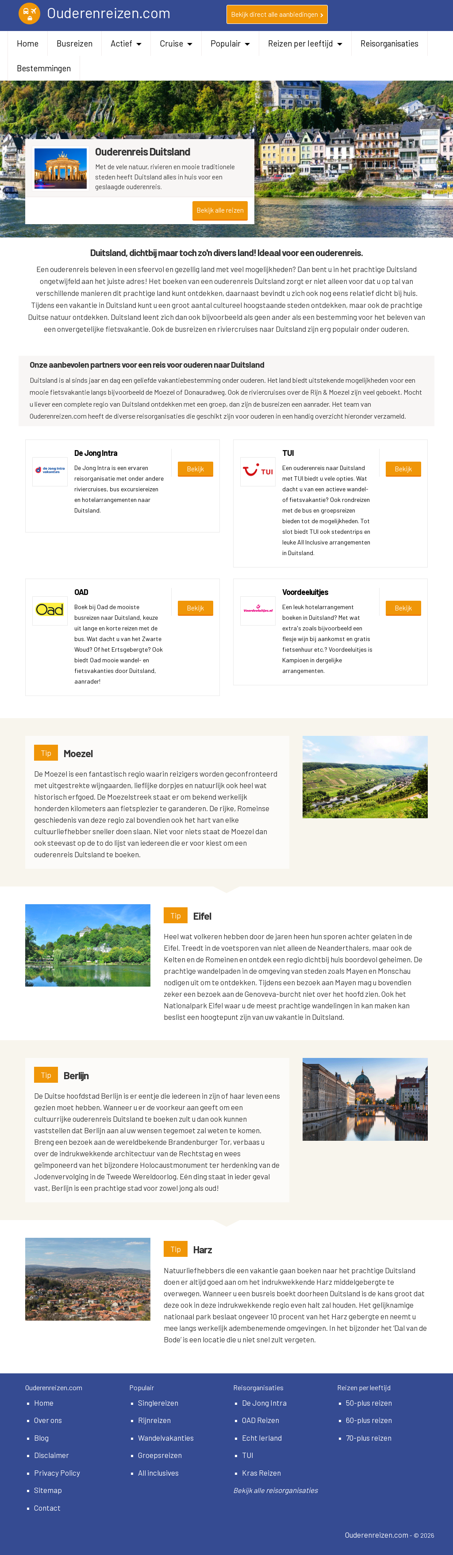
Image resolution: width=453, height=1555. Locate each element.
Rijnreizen (154, 1419)
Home (27, 43)
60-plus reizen (369, 1419)
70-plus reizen (369, 1437)
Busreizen (74, 43)
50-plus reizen (369, 1402)
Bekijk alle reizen (220, 210)
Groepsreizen (160, 1454)
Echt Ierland (262, 1437)
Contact (47, 1507)
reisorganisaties (292, 1489)
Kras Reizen (261, 1472)
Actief (126, 43)
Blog (41, 1437)
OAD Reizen (260, 1419)
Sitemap (48, 1489)
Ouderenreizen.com (376, 1534)
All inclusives (158, 1472)
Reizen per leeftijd (305, 43)
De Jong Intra (264, 1402)
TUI (247, 1454)
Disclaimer (51, 1454)
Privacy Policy (57, 1472)
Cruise (176, 43)
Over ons (48, 1419)
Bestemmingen (44, 68)
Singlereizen (158, 1402)
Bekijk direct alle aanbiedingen (277, 14)
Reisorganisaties (389, 43)
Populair (230, 43)
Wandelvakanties (166, 1437)
